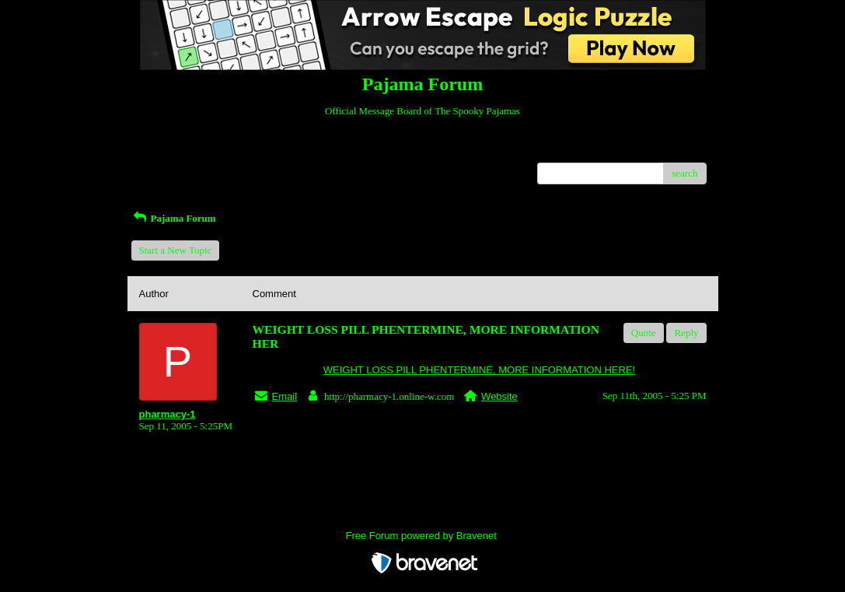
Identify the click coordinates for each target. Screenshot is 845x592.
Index (236, 150)
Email (285, 396)
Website (499, 396)
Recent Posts (165, 168)
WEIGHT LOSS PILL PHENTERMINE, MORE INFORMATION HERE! (479, 370)
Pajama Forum (173, 218)
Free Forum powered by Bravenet (423, 535)
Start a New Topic (175, 250)
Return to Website (175, 150)
